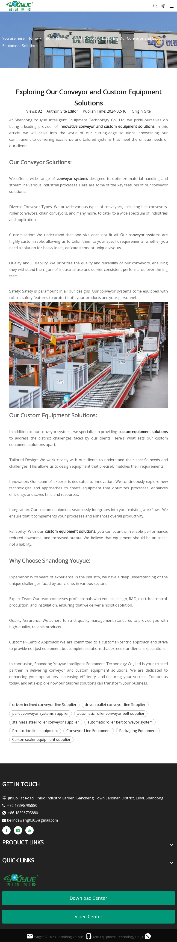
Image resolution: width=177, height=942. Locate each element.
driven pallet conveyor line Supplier (115, 704)
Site (147, 111)
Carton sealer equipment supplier (41, 739)
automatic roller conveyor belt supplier (111, 713)
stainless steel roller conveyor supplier (45, 722)
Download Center (88, 898)
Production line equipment (35, 730)
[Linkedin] (18, 830)
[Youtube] (29, 830)
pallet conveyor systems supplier (40, 713)
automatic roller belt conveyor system (120, 722)
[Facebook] (6, 830)
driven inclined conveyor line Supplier (44, 704)
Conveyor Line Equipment (88, 730)
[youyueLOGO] (20, 880)
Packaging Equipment (138, 730)
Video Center (89, 916)
